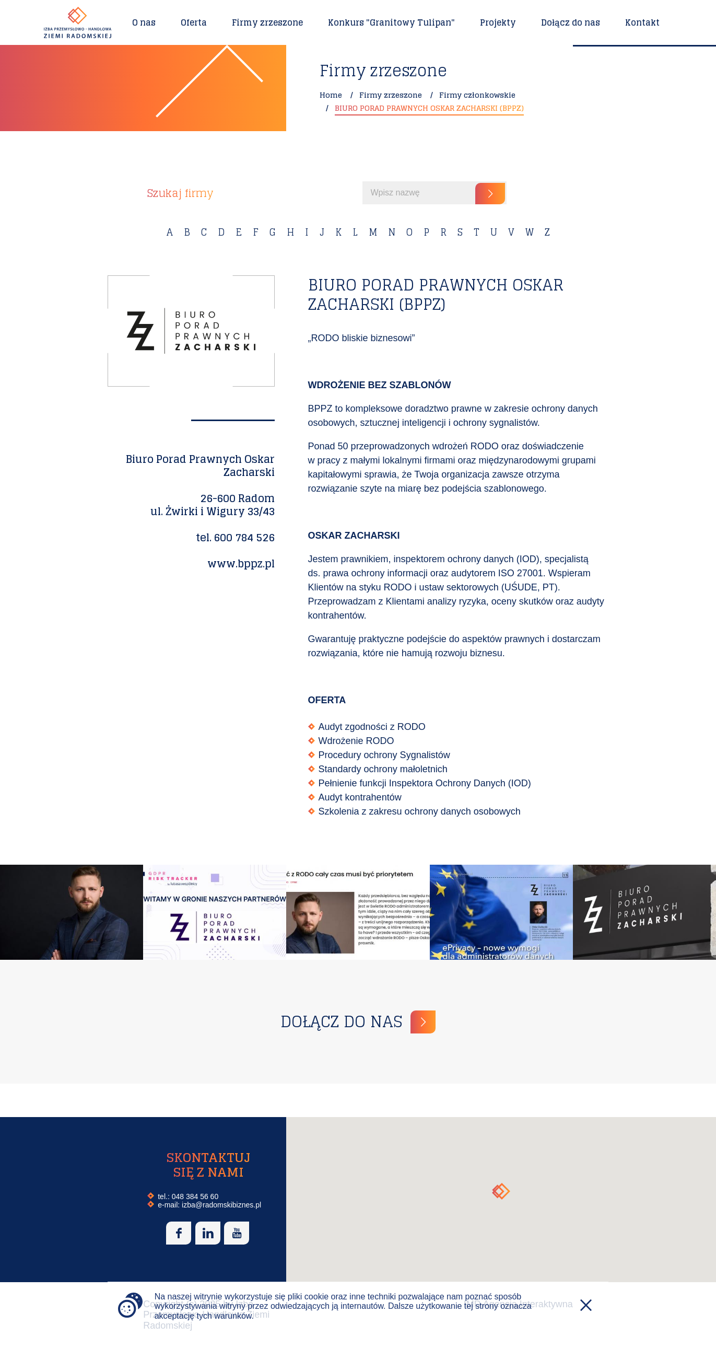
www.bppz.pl (241, 563)
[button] (501, 1191)
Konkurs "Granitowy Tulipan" (391, 22)
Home (331, 94)
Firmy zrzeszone (267, 22)
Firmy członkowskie (477, 94)
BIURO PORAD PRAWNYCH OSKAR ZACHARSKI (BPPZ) (429, 107)
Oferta (194, 22)
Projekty (498, 22)
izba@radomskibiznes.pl (221, 1205)
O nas (144, 22)
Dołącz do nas (570, 22)
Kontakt (642, 22)
